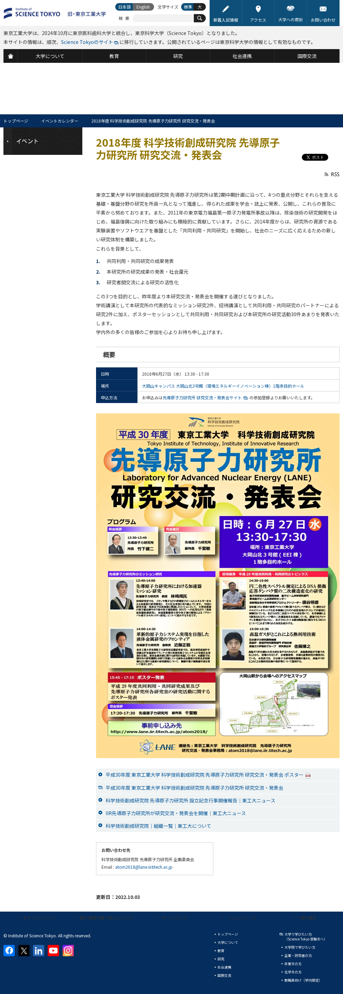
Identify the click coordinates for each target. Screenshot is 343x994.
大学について (227, 942)
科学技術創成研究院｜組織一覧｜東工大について (158, 825)
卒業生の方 (292, 963)
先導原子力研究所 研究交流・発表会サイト (202, 397)
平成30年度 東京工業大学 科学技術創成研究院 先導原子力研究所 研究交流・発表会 (194, 787)
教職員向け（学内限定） (303, 980)
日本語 (124, 7)
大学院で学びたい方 (299, 947)
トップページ (15, 121)
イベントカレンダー (59, 121)
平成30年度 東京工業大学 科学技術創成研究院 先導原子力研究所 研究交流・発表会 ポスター (208, 774)
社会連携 (224, 967)
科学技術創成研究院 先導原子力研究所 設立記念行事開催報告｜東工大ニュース (190, 800)
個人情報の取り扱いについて (106, 918)
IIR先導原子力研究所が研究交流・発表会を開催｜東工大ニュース (176, 813)
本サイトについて (39, 918)
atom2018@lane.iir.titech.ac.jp (144, 867)
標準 (188, 7)
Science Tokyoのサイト (87, 41)
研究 (220, 958)
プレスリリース (241, 918)
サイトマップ (174, 918)
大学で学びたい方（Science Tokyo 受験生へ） (305, 936)
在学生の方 (292, 971)
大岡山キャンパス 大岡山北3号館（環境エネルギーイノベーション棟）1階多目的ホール (223, 386)
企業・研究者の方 (298, 955)
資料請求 (308, 918)
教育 (220, 950)
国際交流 (224, 975)
